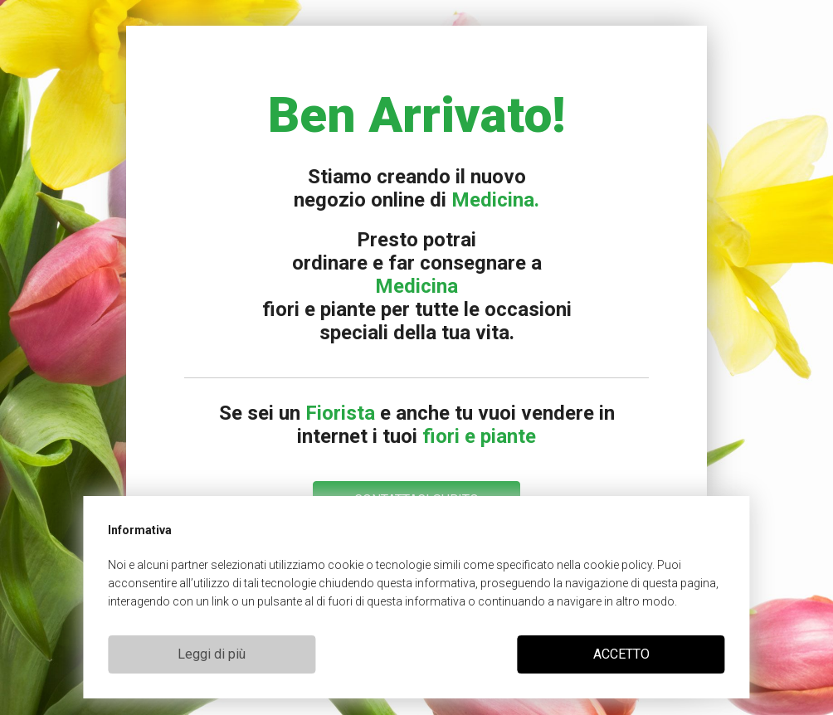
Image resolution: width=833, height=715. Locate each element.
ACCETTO (621, 654)
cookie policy (617, 565)
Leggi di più (212, 654)
